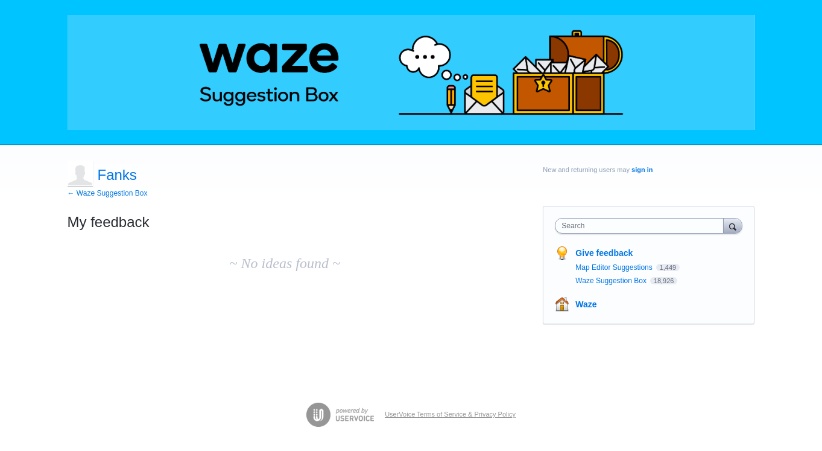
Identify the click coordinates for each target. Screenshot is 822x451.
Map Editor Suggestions (614, 267)
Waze (585, 304)
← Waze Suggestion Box (108, 193)
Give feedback (604, 253)
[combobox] (642, 226)
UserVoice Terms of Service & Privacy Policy (450, 414)
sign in (642, 169)
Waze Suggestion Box (611, 281)
